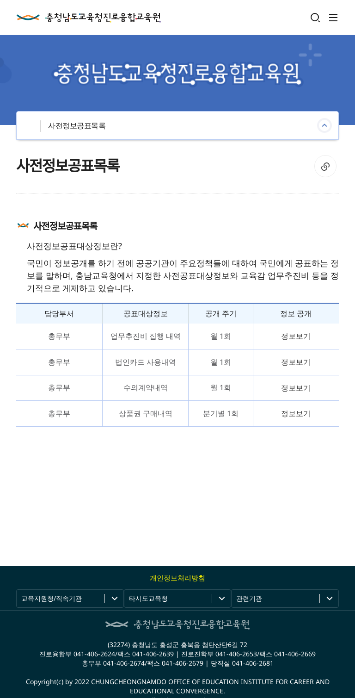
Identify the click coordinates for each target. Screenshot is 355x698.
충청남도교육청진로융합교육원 (89, 17)
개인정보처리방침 (177, 577)
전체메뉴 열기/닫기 (333, 17)
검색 (315, 17)
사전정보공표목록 (76, 125)
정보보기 (296, 336)
